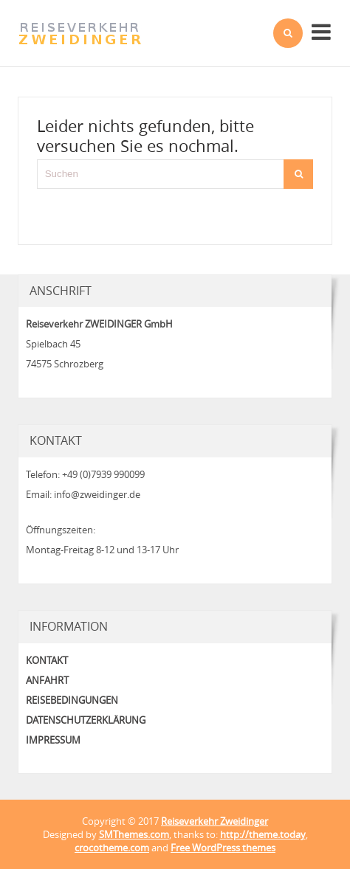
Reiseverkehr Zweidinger (214, 821)
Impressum (53, 740)
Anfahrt (47, 680)
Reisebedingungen (72, 700)
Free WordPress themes (223, 847)
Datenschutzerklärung (85, 720)
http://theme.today (263, 834)
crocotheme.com (112, 847)
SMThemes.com (134, 834)
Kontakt (47, 660)
